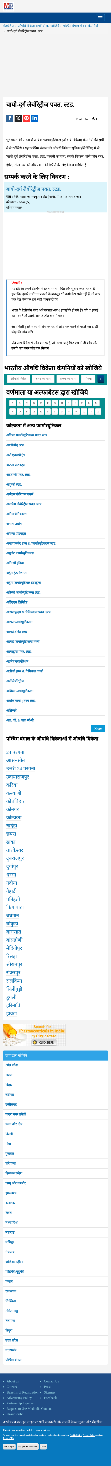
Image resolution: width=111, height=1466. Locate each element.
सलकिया (14, 981)
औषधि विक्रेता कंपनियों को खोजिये (38, 26)
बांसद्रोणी (14, 940)
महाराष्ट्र (9, 1232)
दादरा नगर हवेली (15, 1114)
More (98, 728)
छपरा (11, 834)
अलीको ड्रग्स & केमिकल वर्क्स (24, 671)
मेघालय (9, 1252)
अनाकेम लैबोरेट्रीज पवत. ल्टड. (24, 504)
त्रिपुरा (8, 1330)
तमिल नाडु (11, 1311)
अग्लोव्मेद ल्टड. (15, 445)
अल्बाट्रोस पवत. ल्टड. (19, 651)
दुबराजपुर (15, 858)
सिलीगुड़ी (14, 989)
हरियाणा (10, 1163)
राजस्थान (10, 1291)
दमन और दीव (13, 1124)
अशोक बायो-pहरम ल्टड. (21, 701)
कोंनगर (12, 809)
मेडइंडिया (8, 26)
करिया (11, 785)
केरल (8, 1212)
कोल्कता (13, 817)
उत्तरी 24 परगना (20, 768)
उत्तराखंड (10, 1350)
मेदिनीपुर (14, 948)
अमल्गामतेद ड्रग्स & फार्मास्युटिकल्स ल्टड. (31, 543)
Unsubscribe (15, 1414)
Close (43, 1446)
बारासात (13, 932)
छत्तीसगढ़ (11, 1104)
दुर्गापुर (12, 866)
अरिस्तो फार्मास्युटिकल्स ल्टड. (23, 592)
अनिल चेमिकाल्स (16, 514)
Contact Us (51, 1381)
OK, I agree (9, 1446)
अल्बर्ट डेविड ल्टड (16, 632)
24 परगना (15, 752)
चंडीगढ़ (9, 1094)
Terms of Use (8, 1438)
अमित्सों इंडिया (15, 563)
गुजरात (9, 1153)
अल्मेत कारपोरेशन (17, 661)
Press (47, 1387)
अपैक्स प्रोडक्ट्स (16, 533)
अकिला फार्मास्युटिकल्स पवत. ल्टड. (27, 435)
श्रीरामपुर (14, 964)
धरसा (11, 875)
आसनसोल (15, 760)
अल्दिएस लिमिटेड (16, 602)
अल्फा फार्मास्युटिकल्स (19, 622)
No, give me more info (27, 1446)
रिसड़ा (11, 956)
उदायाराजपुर (17, 777)
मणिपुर (9, 1242)
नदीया (11, 883)
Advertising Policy (19, 1398)
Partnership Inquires (20, 1403)
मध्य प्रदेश (11, 1222)
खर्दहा (11, 825)
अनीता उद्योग (14, 524)
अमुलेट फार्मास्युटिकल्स (20, 553)
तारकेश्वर (14, 850)
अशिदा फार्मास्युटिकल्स (19, 691)
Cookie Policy (76, 1435)
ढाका (10, 842)
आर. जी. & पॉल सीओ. (20, 720)
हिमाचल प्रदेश (13, 1173)
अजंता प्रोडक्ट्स (15, 465)
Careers (12, 1387)
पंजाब (8, 1281)
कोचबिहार (15, 801)
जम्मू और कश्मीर (15, 1183)
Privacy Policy (89, 1435)
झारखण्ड (10, 1193)
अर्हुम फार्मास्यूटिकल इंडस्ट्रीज (23, 582)
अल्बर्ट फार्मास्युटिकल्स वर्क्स (22, 641)
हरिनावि (13, 1005)
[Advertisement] (55, 65)
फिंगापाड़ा (15, 907)
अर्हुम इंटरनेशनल (16, 573)
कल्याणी (13, 793)
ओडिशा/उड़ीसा (14, 1262)
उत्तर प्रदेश (11, 1340)
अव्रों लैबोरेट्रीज (15, 681)
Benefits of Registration (22, 1392)
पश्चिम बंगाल (13, 1360)
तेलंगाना (10, 1320)
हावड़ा (11, 1013)
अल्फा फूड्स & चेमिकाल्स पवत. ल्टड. (28, 612)
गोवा (8, 1144)
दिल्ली (9, 1134)
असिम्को (11, 710)
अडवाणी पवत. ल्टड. (18, 474)
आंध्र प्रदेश (11, 1065)
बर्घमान (12, 915)
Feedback (50, 1398)
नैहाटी (11, 891)
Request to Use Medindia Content (29, 1408)
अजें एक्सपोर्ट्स (15, 455)
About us (13, 1381)
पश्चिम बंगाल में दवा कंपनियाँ (80, 26)
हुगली (11, 997)
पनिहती (13, 899)
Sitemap (49, 1392)
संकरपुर (13, 972)
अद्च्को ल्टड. (14, 484)
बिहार (8, 1085)
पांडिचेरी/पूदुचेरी (14, 1271)
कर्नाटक (10, 1203)
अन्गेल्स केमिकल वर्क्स (19, 494)
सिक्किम (10, 1301)
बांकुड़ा (12, 923)
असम (8, 1075)
